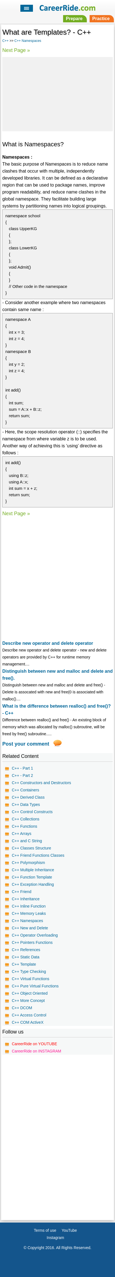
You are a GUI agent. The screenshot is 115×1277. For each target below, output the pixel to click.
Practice (101, 18)
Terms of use (45, 1230)
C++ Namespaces (28, 41)
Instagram (55, 1237)
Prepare (74, 18)
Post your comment (25, 744)
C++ (5, 41)
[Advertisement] (57, 93)
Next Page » (16, 50)
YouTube (69, 1230)
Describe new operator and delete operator (47, 643)
